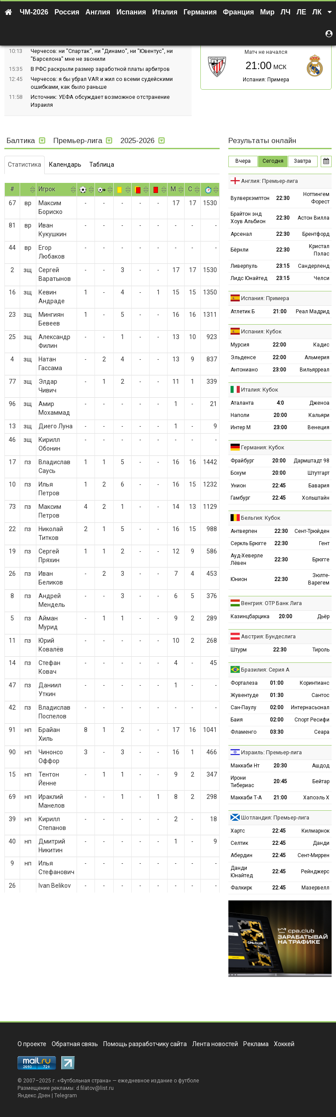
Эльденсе (243, 357)
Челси (321, 278)
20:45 (280, 781)
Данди (321, 843)
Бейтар (320, 781)
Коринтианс (314, 683)
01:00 (277, 683)
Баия (237, 720)
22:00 (279, 345)
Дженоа (319, 403)
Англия (97, 12)
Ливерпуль (244, 266)
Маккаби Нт (245, 766)
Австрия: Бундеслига (268, 636)
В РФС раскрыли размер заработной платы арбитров (100, 69)
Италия (165, 12)
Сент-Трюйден (311, 531)
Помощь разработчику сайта (145, 1043)
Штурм (239, 650)
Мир (267, 12)
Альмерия (316, 357)
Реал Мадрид (312, 311)
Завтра (302, 161)
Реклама (256, 1043)
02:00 (277, 707)
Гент (324, 543)
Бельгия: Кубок (260, 518)
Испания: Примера (266, 80)
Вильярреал (314, 370)
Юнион (239, 579)
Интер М (241, 427)
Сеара (321, 732)
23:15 (283, 266)
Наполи (240, 415)
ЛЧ (285, 12)
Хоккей (284, 1043)
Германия (200, 12)
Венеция (318, 427)
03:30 (277, 732)
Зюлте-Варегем (318, 579)
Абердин (241, 855)
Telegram (65, 1095)
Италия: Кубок (259, 389)
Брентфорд (315, 234)
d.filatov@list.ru (95, 1088)
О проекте (32, 1043)
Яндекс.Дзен (34, 1095)
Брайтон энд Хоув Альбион (248, 217)
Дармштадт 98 (311, 461)
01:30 (277, 695)
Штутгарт (318, 473)
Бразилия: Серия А (265, 669)
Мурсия (240, 345)
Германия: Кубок (262, 447)
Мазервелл (315, 888)
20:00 (280, 415)
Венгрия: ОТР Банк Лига (271, 603)
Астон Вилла (313, 218)
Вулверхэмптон (250, 198)
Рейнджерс (315, 871)
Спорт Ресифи (311, 720)
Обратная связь (75, 1043)
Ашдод (320, 766)
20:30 (280, 766)
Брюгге (320, 560)
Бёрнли (239, 250)
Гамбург (240, 498)
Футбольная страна (84, 1081)
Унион (238, 486)
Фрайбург (242, 461)
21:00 (280, 311)
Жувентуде (245, 695)
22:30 (283, 198)
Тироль (320, 650)
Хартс (238, 831)
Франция (238, 12)
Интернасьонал (310, 707)
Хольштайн (315, 498)
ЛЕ (301, 12)
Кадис (321, 345)
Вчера (243, 161)
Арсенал (241, 234)
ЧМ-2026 (34, 12)
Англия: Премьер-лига (269, 181)
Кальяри (318, 415)
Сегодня (273, 161)
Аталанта (242, 403)
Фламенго (243, 732)
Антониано (244, 370)
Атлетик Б (243, 311)
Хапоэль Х (316, 798)
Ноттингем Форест (316, 198)
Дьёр (323, 616)
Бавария (318, 486)
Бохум (238, 473)
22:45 (279, 486)
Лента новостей (215, 1043)
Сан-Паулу (243, 707)
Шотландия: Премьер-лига (275, 817)
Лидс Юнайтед (249, 278)
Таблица (101, 164)
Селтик (239, 843)
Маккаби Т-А (246, 798)
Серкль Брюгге (248, 543)
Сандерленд (313, 266)
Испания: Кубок (261, 331)
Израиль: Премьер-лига (271, 752)
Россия (67, 12)
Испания (131, 12)
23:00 (279, 370)
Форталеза (244, 683)
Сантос (320, 695)
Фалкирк (241, 888)
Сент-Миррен (313, 855)
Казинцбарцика (250, 616)
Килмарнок (315, 831)
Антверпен (244, 531)
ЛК (317, 12)
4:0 (280, 403)
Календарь (65, 164)
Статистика (24, 164)
